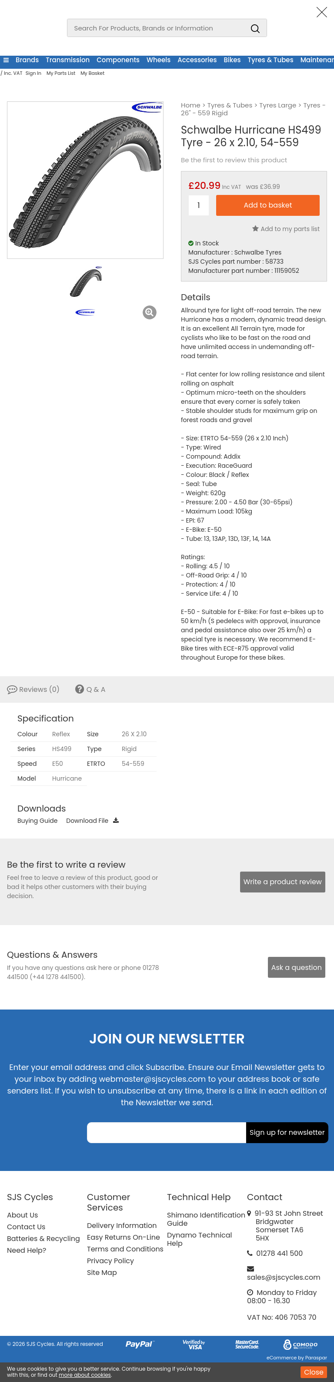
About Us (22, 1215)
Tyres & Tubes (271, 59)
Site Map (102, 1273)
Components (118, 59)
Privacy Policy (110, 1261)
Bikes (232, 59)
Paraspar (316, 1357)
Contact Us (26, 1227)
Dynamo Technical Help (199, 1239)
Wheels (158, 59)
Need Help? (26, 1250)
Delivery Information (122, 1226)
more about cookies (85, 1375)
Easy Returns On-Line (123, 1237)
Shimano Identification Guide (206, 1219)
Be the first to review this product (234, 160)
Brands (27, 59)
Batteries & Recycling (43, 1239)
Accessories (197, 59)
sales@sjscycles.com (284, 1277)
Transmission (68, 59)
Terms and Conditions (125, 1249)
